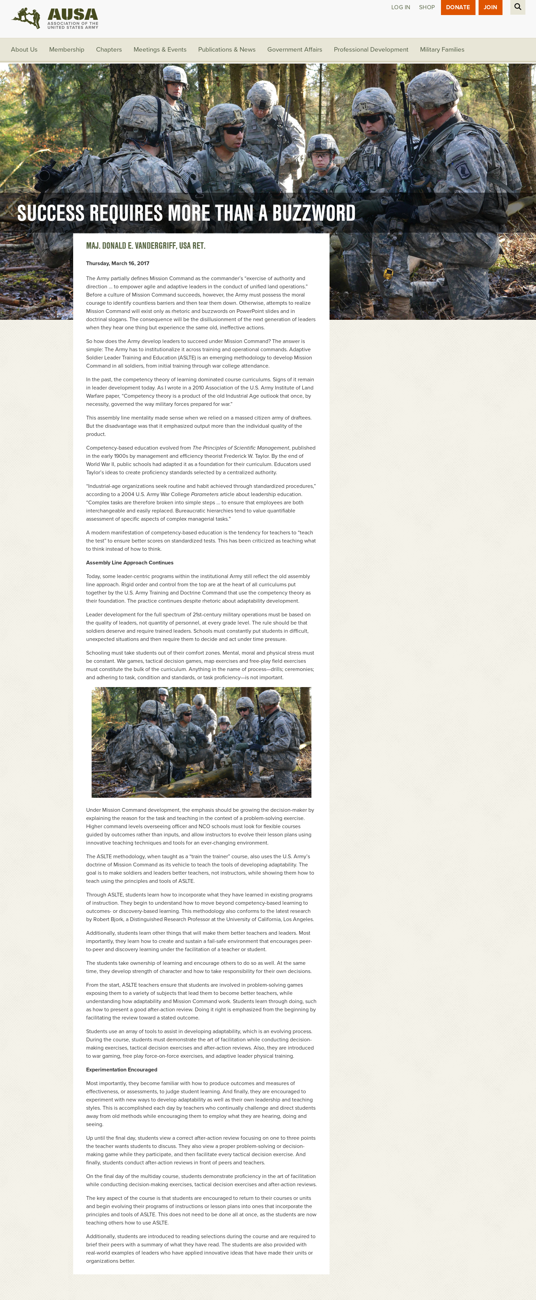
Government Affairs (294, 49)
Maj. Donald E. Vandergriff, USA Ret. (145, 245)
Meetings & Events (160, 49)
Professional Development (371, 49)
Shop (427, 7)
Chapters (109, 49)
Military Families (442, 49)
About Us (24, 49)
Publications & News (227, 49)
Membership (66, 49)
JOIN (490, 7)
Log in (401, 7)
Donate (458, 7)
